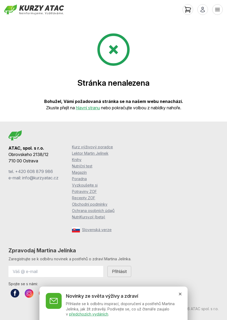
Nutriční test (82, 166)
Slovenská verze (92, 229)
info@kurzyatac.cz (40, 177)
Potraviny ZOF (84, 191)
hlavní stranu (88, 107)
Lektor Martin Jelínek (90, 153)
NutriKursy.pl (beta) (88, 217)
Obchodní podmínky (89, 204)
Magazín (79, 172)
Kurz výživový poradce (92, 147)
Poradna (79, 178)
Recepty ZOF (83, 198)
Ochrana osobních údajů (93, 210)
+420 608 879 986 (34, 171)
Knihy (76, 159)
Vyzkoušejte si (85, 185)
